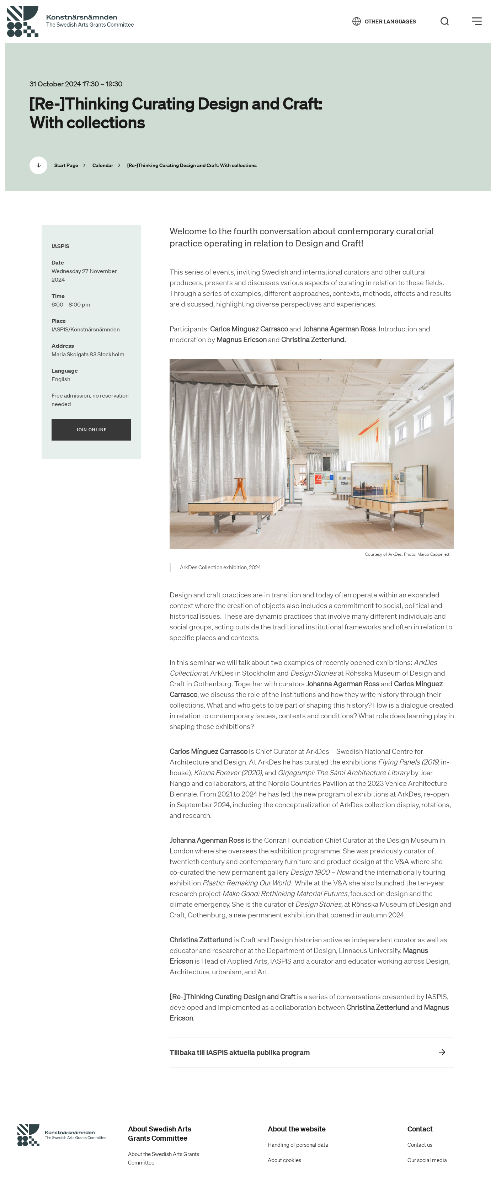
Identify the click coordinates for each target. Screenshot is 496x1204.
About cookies (284, 1160)
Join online (104, 429)
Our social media (427, 1160)
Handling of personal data (298, 1145)
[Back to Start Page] (70, 22)
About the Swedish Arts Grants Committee (163, 1158)
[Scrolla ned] (38, 165)
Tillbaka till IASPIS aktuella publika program (240, 1052)
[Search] (444, 21)
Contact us (419, 1145)
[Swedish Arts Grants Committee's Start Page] (61, 1136)
